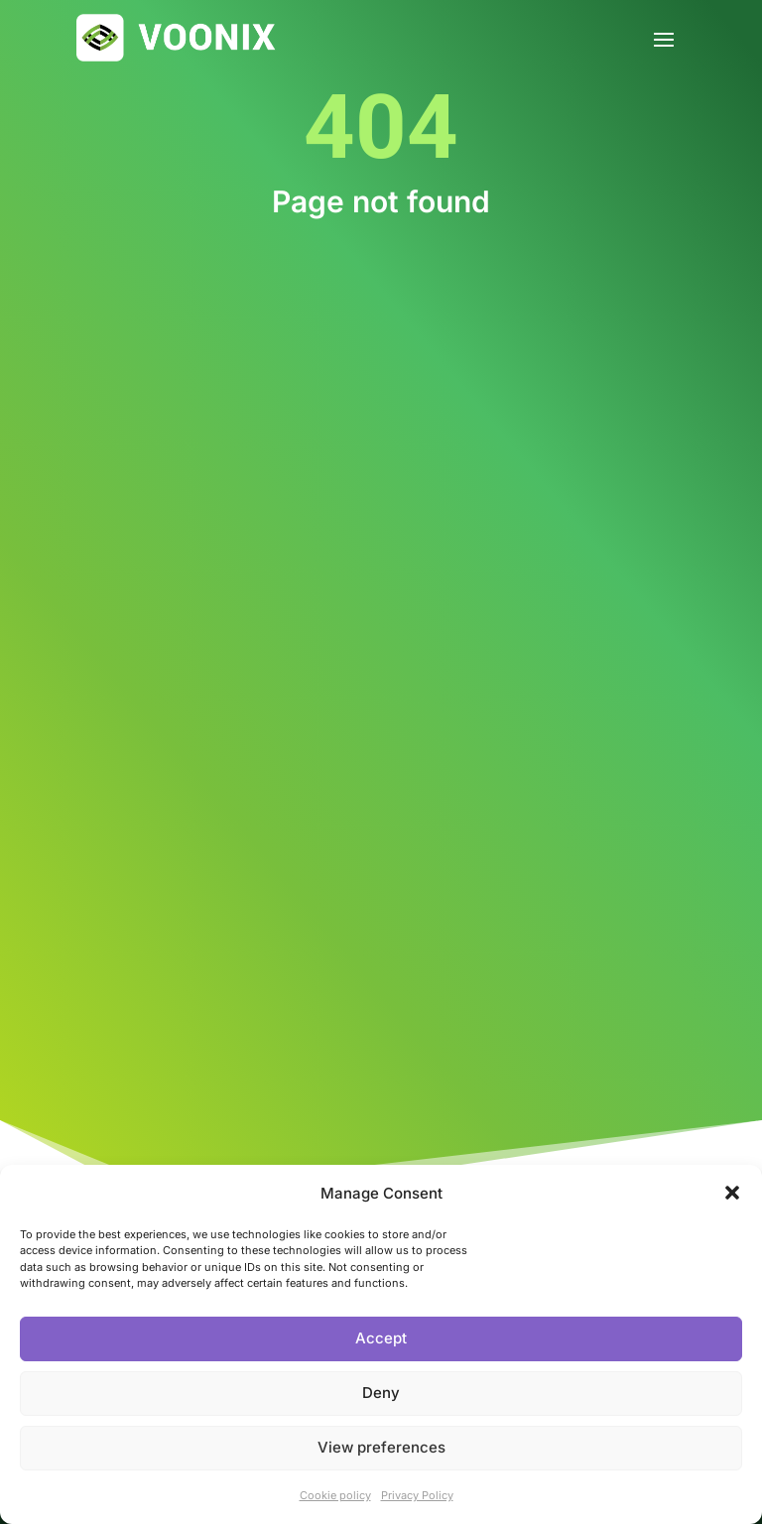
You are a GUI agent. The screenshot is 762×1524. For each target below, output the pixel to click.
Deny (381, 1392)
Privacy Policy (417, 1495)
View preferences (381, 1447)
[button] (732, 1193)
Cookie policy (335, 1495)
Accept (381, 1338)
